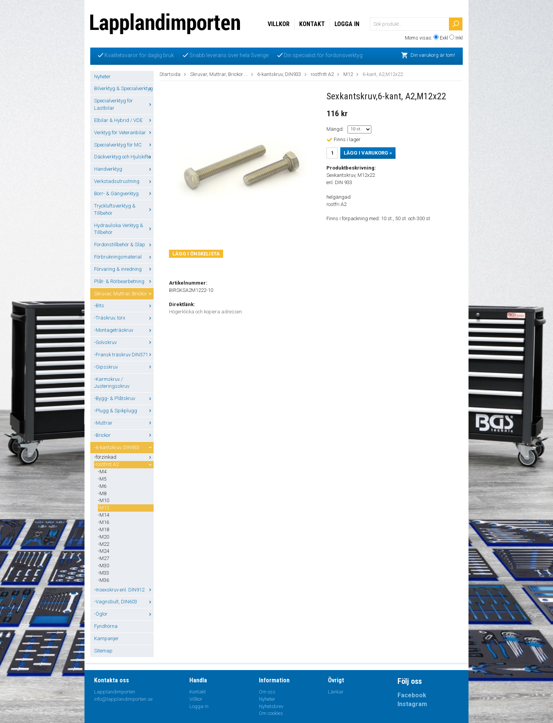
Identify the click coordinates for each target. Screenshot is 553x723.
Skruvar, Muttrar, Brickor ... (124, 293)
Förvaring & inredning (124, 269)
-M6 (102, 486)
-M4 (102, 471)
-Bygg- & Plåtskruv (124, 398)
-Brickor (124, 435)
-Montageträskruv (124, 330)
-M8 (102, 493)
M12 (348, 74)
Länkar (336, 692)
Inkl (459, 38)
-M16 (103, 522)
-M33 (103, 573)
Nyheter (102, 76)
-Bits (124, 305)
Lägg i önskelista (196, 254)
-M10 (103, 500)
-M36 (103, 580)
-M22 (103, 544)
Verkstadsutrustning (124, 181)
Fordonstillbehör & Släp (124, 244)
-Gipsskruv (124, 367)
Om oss (267, 692)
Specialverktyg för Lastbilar (124, 104)
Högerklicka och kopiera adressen (205, 312)
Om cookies (271, 713)
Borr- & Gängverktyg (124, 193)
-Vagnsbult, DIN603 (124, 601)
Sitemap (103, 651)
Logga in (346, 24)
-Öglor (124, 614)
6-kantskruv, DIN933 (279, 74)
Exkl (444, 38)
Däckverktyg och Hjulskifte (124, 157)
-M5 (102, 479)
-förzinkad (124, 457)
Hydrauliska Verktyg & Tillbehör (124, 229)
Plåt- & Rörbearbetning (124, 281)
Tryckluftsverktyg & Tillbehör (124, 209)
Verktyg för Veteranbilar (124, 132)
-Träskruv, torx (124, 318)
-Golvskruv (124, 342)
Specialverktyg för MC (124, 145)
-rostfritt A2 (124, 464)
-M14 (103, 515)
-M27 (103, 558)
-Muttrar (124, 423)
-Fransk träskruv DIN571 (124, 354)
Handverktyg (124, 169)
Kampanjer (106, 638)
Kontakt (312, 24)
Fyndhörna (106, 626)
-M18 (103, 529)
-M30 (103, 565)
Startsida (169, 74)
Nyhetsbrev (271, 706)
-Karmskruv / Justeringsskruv (111, 382)
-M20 (103, 537)
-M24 (103, 551)
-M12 (103, 508)
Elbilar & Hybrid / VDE (124, 120)
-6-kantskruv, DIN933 (124, 447)
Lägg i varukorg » (368, 153)
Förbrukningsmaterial (124, 257)
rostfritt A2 (322, 74)
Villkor (279, 24)
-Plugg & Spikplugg (124, 410)
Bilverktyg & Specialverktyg (124, 88)
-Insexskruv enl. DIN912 (124, 590)
